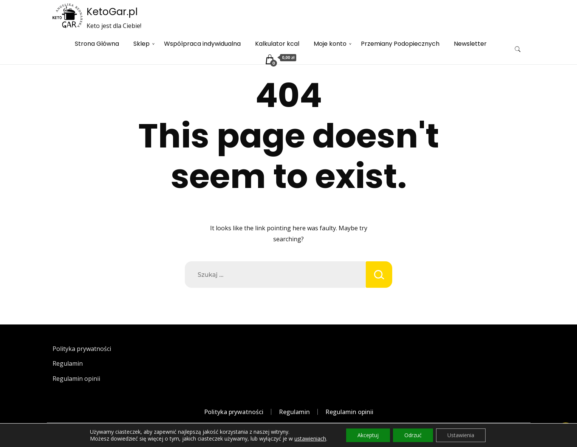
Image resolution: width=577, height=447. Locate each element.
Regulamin (68, 363)
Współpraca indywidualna (202, 43)
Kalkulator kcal (277, 43)
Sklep (141, 43)
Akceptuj (368, 435)
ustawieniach (310, 438)
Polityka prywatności (82, 349)
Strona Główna (97, 43)
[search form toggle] (517, 49)
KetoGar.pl (112, 12)
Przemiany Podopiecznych (400, 43)
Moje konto (330, 43)
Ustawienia (460, 435)
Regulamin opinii (76, 378)
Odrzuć (413, 435)
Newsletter (470, 43)
